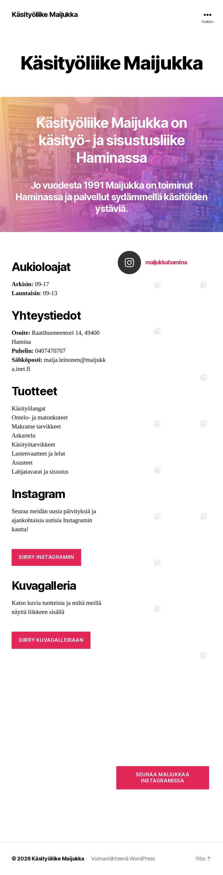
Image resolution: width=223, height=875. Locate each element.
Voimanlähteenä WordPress (123, 858)
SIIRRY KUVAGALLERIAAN (51, 640)
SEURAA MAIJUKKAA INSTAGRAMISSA (162, 778)
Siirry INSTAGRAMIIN (46, 557)
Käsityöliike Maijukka (45, 14)
